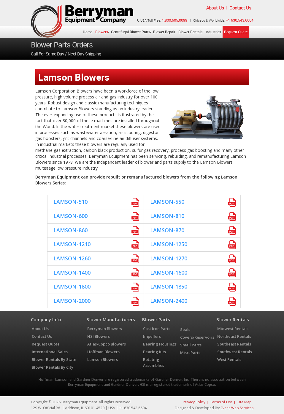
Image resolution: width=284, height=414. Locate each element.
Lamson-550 (167, 201)
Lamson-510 (70, 201)
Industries (213, 31)
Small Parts (191, 345)
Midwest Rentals (232, 328)
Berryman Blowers (104, 328)
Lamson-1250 (168, 244)
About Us (215, 8)
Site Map (244, 402)
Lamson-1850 (168, 286)
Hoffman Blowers (103, 351)
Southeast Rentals (234, 344)
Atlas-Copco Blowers (106, 344)
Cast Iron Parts (156, 328)
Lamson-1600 (168, 272)
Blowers (101, 31)
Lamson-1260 (72, 258)
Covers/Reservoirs (197, 337)
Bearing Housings (160, 344)
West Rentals (229, 359)
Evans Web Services (237, 407)
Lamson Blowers (102, 359)
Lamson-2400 (168, 300)
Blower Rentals (190, 31)
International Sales (50, 351)
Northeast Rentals (234, 336)
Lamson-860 (70, 230)
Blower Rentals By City (52, 367)
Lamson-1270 (168, 258)
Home (87, 31)
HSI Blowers (98, 336)
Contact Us (240, 8)
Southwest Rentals (234, 351)
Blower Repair (164, 31)
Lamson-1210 (72, 244)
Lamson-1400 (72, 272)
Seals (185, 329)
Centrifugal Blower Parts (130, 31)
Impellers (152, 336)
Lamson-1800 (72, 286)
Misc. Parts (190, 352)
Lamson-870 (167, 230)
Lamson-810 (167, 215)
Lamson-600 (70, 215)
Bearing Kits (154, 351)
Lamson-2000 (72, 300)
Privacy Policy (194, 402)
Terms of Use (221, 402)
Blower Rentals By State (54, 359)
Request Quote (235, 31)
